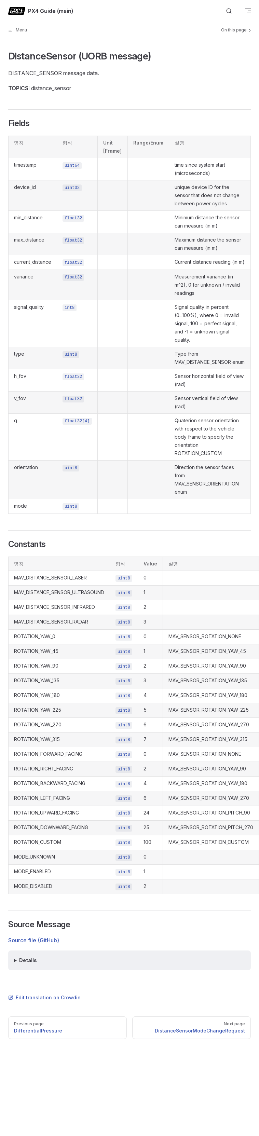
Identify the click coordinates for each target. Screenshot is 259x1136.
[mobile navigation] (248, 11)
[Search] (229, 11)
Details (28, 960)
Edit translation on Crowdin (44, 997)
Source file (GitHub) (33, 940)
